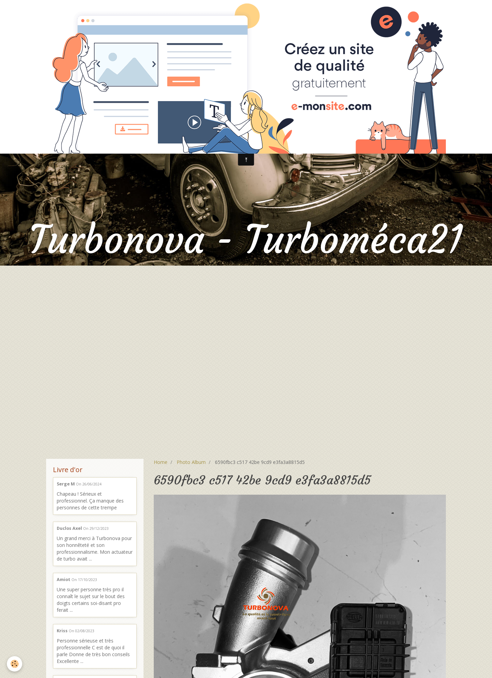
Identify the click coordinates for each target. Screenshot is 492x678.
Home (160, 462)
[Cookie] (14, 664)
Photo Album (191, 462)
